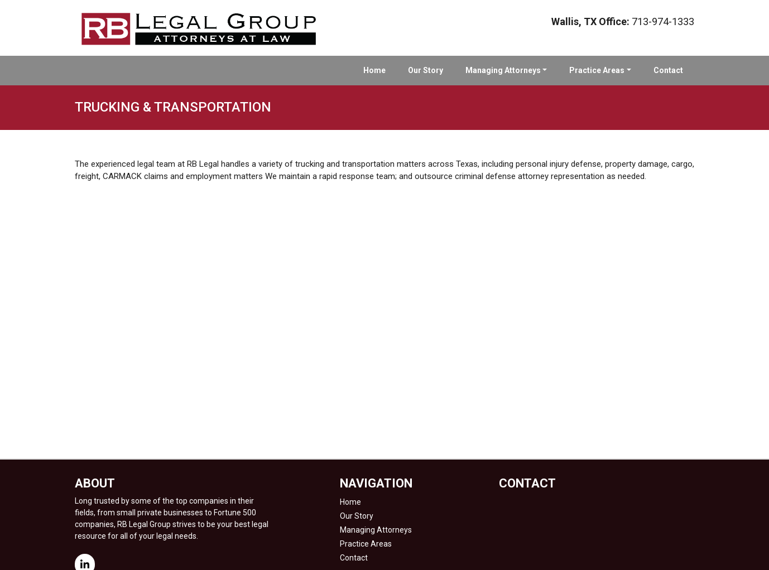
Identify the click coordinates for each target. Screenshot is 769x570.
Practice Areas (596, 70)
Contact (668, 70)
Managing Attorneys (503, 70)
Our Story (425, 70)
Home (374, 70)
